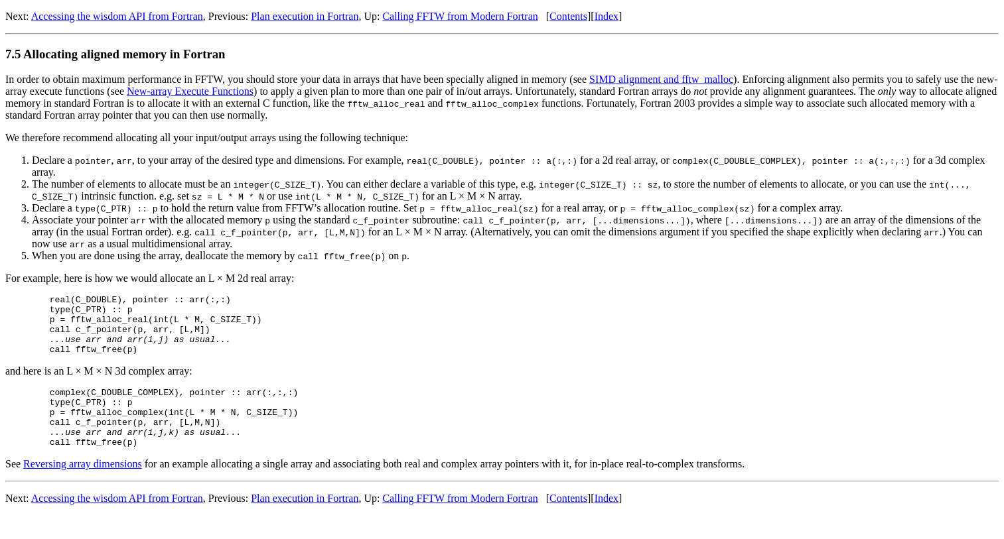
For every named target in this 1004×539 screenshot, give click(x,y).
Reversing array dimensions (82, 487)
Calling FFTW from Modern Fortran (460, 16)
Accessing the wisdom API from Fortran (117, 16)
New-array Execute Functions (190, 91)
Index (606, 16)
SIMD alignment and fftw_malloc (661, 79)
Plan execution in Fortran (304, 16)
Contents (568, 16)
